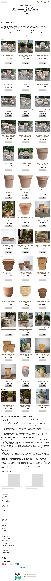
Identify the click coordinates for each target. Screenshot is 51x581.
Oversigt (3, 510)
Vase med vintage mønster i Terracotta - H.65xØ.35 (42, 380)
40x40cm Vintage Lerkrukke (42, 405)
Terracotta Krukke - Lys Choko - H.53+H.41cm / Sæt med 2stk (8, 328)
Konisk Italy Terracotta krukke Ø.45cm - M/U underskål (42, 190)
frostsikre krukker (26, 452)
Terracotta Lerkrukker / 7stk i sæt (8, 56)
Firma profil (4, 502)
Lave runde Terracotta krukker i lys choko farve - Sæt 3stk (25, 162)
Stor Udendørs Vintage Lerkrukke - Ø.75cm (25, 406)
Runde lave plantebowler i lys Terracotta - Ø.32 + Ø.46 (9, 246)
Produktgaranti (5, 509)
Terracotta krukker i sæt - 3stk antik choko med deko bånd (25, 137)
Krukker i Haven (6, 548)
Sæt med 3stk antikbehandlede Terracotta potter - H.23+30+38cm (42, 219)
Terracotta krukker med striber (42, 56)
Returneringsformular (6, 501)
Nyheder (4, 526)
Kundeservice (4, 496)
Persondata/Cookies (6, 507)
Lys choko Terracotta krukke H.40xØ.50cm (43, 328)
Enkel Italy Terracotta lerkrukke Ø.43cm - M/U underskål (25, 191)
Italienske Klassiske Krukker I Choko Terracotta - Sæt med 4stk (42, 247)
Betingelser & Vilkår (5, 506)
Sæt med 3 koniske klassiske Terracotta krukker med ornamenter (43, 137)
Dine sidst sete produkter (7, 471)
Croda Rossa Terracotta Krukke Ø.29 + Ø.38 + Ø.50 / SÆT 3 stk (25, 329)
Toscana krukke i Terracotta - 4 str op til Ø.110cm (8, 273)
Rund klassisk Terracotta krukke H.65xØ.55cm (42, 273)
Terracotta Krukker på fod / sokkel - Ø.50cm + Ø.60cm (8, 300)
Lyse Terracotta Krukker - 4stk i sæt (25, 110)
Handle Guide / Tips (5, 500)
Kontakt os (4, 497)
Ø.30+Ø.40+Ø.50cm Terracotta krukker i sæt (8, 162)
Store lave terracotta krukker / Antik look (8, 110)
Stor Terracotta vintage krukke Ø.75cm (8, 406)
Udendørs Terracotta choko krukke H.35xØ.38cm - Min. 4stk (42, 301)
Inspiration (4, 525)
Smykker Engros (5, 505)
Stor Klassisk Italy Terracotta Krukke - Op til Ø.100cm (25, 218)
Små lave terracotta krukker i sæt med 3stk (42, 110)
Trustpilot (4, 530)
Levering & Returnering (6, 499)
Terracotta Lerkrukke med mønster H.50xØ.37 (25, 355)
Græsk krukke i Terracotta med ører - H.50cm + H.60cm (42, 355)
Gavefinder (4, 528)
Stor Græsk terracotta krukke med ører (8, 380)
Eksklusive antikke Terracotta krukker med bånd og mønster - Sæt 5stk (25, 247)
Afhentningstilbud (7, 552)
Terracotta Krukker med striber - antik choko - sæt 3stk (8, 84)
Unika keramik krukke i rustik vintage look (25, 380)
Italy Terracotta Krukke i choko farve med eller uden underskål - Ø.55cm (42, 163)
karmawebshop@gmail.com (8, 545)
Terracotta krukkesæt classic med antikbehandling (42, 83)
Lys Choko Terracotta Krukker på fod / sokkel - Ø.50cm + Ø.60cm (25, 301)
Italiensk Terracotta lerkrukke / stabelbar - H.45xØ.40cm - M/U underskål (8, 191)
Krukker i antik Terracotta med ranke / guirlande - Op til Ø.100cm (8, 219)
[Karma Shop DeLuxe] (25, 9)
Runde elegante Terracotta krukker (25, 83)
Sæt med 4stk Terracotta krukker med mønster (8, 136)
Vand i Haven (5, 550)
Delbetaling (4, 504)
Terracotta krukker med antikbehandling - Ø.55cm (25, 273)
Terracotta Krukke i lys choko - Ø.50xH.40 (25, 56)
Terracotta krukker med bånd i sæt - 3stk (8, 355)
